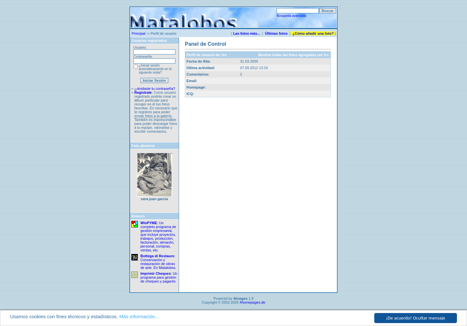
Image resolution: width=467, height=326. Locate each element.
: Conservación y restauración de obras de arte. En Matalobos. (158, 262)
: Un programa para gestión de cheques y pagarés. (158, 277)
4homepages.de (252, 302)
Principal (138, 33)
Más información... (139, 316)
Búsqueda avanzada (291, 16)
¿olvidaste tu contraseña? (154, 89)
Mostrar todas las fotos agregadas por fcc (293, 55)
